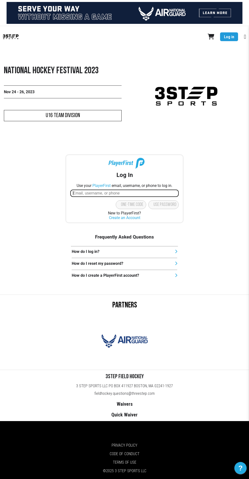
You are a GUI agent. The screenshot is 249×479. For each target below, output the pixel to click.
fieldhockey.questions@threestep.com (124, 393)
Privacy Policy (124, 445)
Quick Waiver (124, 414)
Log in (229, 37)
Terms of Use (124, 462)
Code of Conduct (125, 453)
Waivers (125, 404)
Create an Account (124, 217)
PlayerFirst (101, 185)
